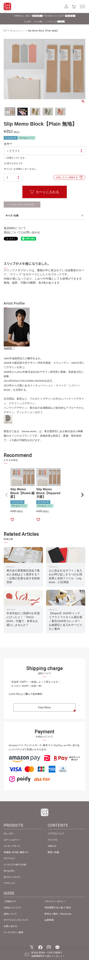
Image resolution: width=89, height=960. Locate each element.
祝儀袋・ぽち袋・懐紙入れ (16, 852)
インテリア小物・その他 (15, 864)
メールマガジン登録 (13, 932)
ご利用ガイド (10, 901)
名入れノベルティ (12, 876)
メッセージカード (12, 845)
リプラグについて (56, 833)
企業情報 (49, 919)
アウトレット (9, 883)
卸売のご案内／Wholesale (58, 913)
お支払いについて (12, 907)
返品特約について (15, 228)
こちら (61, 22)
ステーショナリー (12, 839)
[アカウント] (66, 6)
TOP (5, 30)
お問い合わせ (10, 926)
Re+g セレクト (17, 30)
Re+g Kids (9, 870)
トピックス (53, 839)
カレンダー (9, 833)
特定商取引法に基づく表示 (58, 907)
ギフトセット (9, 858)
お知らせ (52, 845)
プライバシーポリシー (55, 901)
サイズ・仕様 (12, 215)
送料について (10, 913)
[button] (7, 495)
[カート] (74, 6)
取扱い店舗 (53, 852)
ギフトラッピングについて (16, 919)
